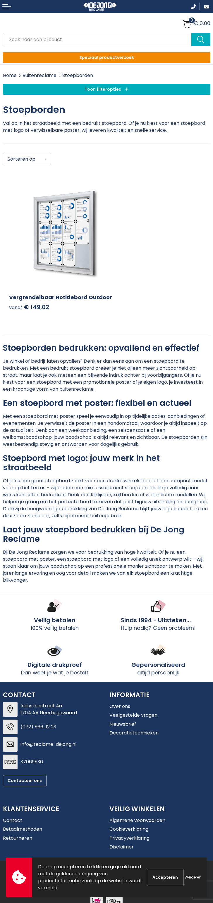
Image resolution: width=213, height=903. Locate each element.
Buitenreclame (39, 75)
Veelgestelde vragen (133, 704)
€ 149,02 (29, 297)
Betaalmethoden (22, 818)
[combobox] (97, 39)
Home (10, 75)
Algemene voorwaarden (137, 809)
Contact (12, 809)
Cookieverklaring (128, 818)
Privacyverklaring (129, 827)
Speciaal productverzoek (106, 57)
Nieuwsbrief (122, 713)
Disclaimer (121, 836)
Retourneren (17, 827)
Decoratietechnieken (134, 722)
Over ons (119, 695)
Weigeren (193, 877)
